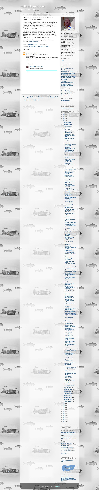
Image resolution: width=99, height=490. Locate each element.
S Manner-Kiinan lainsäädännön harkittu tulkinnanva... (70, 190)
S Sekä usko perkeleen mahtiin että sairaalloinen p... (69, 206)
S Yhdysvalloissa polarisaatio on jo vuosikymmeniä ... (68, 322)
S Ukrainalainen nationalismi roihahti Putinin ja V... (69, 381)
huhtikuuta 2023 (68, 395)
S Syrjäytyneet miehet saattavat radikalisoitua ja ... (70, 254)
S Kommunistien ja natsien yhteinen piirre (70, 309)
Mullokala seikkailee (32, 6)
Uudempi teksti (28, 97)
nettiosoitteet (64, 445)
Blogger (58, 486)
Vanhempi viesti (53, 97)
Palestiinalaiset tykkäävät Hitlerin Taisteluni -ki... (70, 168)
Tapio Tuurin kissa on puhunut (68, 450)
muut (62, 441)
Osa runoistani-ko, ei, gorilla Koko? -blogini (68, 74)
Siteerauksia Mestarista (67, 108)
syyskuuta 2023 (67, 128)
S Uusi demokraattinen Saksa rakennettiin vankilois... (69, 140)
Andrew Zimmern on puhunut (68, 432)
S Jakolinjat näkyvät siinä (70, 311)
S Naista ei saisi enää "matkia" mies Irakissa (69, 326)
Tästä (62, 60)
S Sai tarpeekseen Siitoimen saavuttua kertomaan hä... (69, 300)
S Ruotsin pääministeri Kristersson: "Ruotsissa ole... (70, 225)
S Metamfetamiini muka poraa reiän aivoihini (69, 384)
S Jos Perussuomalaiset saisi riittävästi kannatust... (69, 305)
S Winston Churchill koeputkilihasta (68, 202)
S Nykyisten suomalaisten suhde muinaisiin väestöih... (70, 172)
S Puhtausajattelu (68, 250)
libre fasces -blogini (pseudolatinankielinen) (67, 85)
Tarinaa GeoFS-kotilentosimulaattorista (67, 94)
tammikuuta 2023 (68, 401)
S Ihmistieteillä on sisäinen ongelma (68, 377)
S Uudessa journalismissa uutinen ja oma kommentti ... (70, 194)
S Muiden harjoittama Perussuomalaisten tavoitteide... (69, 292)
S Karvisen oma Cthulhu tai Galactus (69, 342)
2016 (64, 415)
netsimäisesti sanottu (66, 443)
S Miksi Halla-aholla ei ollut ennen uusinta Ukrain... (69, 338)
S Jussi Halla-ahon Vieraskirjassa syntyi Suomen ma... (69, 185)
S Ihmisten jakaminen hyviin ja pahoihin (69, 151)
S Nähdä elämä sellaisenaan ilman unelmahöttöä (69, 329)
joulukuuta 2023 (68, 122)
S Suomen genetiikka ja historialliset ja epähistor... (69, 279)
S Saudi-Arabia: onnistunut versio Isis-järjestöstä (69, 181)
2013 (64, 421)
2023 (64, 120)
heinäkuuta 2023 (68, 389)
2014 (64, 419)
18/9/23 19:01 (36, 52)
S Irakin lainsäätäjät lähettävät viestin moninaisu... (68, 243)
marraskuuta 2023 (68, 124)
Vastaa (27, 61)
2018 (64, 411)
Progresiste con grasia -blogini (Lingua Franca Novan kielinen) (68, 77)
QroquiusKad (29, 52)
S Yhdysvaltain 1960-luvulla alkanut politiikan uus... (69, 238)
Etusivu (40, 97)
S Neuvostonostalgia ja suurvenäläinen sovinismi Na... (69, 363)
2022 (64, 403)
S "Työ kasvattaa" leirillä (70, 271)
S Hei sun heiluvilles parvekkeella (68, 318)
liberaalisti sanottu (32, 46)
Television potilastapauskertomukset (67, 82)
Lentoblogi (64, 79)
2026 (64, 114)
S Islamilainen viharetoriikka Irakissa (69, 148)
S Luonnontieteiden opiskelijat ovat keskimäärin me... (68, 334)
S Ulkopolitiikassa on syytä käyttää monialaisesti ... (69, 131)
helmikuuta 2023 (68, 399)
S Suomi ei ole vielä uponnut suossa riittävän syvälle (68, 359)
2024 (64, 118)
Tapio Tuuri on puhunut (66, 449)
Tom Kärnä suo (64, 67)
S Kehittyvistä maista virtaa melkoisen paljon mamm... (70, 373)
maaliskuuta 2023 (68, 397)
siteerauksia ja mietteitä (43, 46)
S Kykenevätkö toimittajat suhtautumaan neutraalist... (70, 198)
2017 (64, 413)
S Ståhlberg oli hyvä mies (70, 222)
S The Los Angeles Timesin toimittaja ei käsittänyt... (69, 287)
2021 (64, 405)
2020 (64, 407)
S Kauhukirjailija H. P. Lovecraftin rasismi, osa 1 (70, 350)
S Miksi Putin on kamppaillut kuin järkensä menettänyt (69, 296)
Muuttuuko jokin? (33, 41)
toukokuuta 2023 (68, 393)
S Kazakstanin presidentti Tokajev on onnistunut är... (70, 219)
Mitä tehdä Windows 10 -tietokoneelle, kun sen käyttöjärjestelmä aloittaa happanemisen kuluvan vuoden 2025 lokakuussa (68, 478)
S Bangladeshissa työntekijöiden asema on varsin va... (69, 274)
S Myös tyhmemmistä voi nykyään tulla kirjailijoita (69, 210)
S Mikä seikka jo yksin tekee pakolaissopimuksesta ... (69, 263)
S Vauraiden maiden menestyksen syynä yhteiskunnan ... (69, 283)
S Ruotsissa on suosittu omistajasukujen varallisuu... (69, 354)
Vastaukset (30, 64)
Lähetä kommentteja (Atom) (32, 100)
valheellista (64, 453)
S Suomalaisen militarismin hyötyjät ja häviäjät (70, 247)
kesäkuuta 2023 (67, 391)
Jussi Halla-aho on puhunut (67, 434)
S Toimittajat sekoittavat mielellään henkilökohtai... (70, 234)
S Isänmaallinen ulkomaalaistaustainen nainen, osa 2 (69, 230)
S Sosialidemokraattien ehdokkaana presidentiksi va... (69, 160)
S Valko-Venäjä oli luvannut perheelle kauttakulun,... (69, 177)
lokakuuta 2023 (67, 126)
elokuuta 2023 (67, 387)
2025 (64, 116)
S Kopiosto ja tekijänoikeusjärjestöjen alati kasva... (70, 144)
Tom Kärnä (32, 66)
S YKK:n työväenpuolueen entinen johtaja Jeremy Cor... (70, 314)
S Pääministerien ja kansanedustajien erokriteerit (68, 258)
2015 (64, 417)
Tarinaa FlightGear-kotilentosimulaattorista (67, 91)
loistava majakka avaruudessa (68, 438)
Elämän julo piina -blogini (67, 71)
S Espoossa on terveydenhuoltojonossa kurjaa (70, 165)
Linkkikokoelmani (65, 100)
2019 (64, 409)
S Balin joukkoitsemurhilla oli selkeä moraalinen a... (70, 346)
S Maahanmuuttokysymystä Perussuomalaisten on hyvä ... (70, 155)
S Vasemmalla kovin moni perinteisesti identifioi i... (70, 268)
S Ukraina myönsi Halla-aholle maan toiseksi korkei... (69, 135)
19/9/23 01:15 (40, 66)
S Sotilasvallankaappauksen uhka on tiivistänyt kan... (70, 368)
